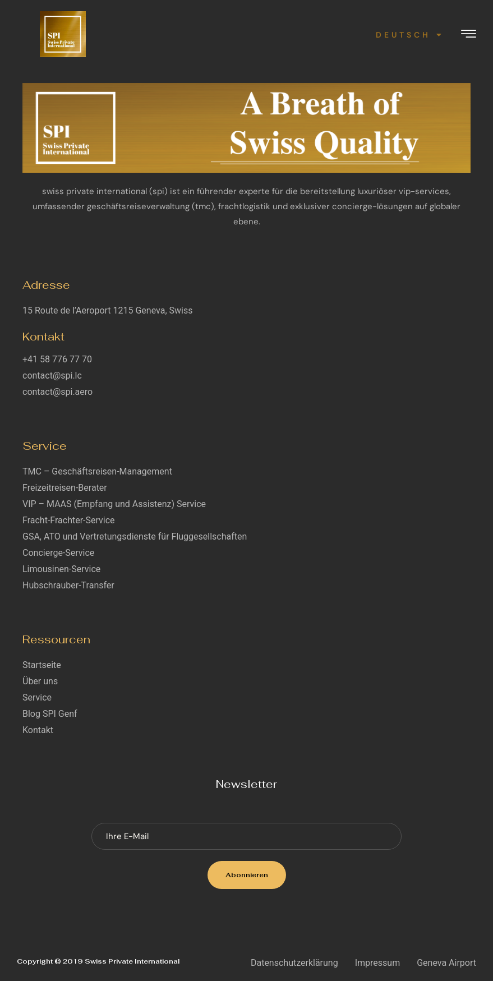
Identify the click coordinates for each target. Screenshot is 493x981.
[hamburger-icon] (468, 34)
